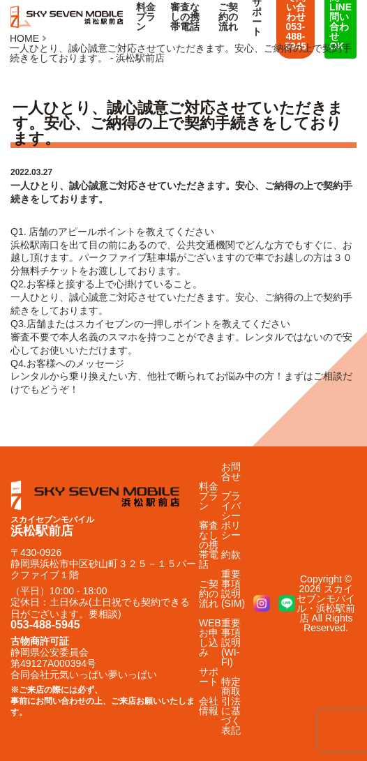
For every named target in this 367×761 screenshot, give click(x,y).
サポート (208, 676)
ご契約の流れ (228, 16)
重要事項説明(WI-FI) (231, 642)
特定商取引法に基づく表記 (231, 706)
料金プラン (146, 16)
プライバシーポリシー (231, 515)
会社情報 (208, 705)
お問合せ (231, 471)
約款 (231, 554)
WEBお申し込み (210, 637)
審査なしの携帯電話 (185, 16)
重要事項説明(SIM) (233, 588)
